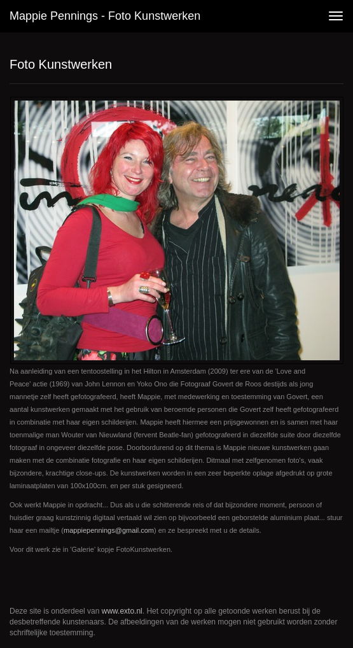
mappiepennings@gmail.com (109, 530)
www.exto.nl (122, 611)
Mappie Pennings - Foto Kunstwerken (105, 16)
